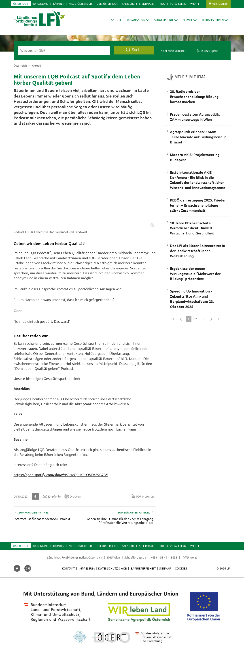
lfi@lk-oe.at (189, 557)
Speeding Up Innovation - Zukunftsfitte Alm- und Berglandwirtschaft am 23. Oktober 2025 (192, 298)
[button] (138, 20)
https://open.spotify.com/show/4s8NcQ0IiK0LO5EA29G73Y (61, 474)
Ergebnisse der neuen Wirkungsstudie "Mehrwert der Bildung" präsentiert (195, 273)
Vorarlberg (178, 3)
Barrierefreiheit (143, 568)
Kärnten (58, 3)
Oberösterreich (107, 3)
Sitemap (165, 568)
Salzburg (128, 3)
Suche (134, 49)
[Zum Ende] (219, 319)
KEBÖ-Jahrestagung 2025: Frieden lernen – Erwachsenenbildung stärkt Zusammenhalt (198, 205)
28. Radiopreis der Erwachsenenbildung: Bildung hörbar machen (194, 96)
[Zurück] (181, 319)
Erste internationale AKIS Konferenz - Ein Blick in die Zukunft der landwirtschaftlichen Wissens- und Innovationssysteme (197, 180)
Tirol (161, 3)
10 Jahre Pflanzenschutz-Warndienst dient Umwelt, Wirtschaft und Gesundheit (192, 228)
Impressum (87, 568)
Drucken (72, 496)
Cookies (181, 568)
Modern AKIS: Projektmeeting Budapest (194, 157)
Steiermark (146, 3)
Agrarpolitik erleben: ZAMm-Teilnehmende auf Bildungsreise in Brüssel (198, 136)
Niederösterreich (80, 3)
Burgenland (40, 3)
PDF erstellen (142, 496)
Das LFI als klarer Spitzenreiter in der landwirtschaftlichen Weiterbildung (197, 250)
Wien (193, 3)
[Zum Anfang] (173, 319)
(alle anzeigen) (207, 50)
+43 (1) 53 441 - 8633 (164, 557)
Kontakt (68, 568)
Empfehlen (52, 496)
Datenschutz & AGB (112, 568)
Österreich (20, 3)
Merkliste (220, 3)
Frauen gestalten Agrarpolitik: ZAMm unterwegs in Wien (195, 117)
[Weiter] (211, 319)
